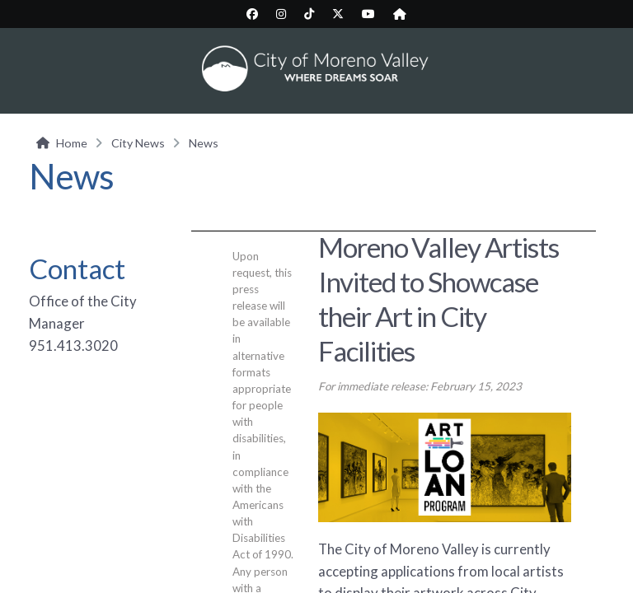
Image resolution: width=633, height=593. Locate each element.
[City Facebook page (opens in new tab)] (252, 14)
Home (71, 143)
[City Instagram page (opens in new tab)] (281, 14)
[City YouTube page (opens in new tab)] (368, 14)
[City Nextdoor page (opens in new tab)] (399, 14)
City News (138, 143)
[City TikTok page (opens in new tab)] (309, 14)
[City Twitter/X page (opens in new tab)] (338, 14)
